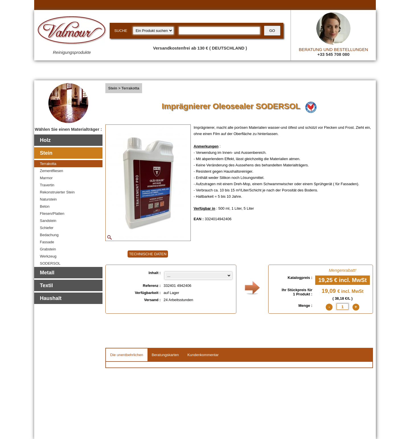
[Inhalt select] (198, 275)
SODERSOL (50, 263)
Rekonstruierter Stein (57, 192)
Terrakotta (48, 164)
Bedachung (49, 235)
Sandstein (48, 221)
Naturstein (48, 199)
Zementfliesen (51, 171)
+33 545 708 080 (333, 54)
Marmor (46, 178)
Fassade (47, 242)
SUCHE (120, 30)
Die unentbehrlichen (126, 355)
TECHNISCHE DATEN (147, 254)
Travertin (47, 185)
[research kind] (153, 30)
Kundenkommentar (203, 355)
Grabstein (48, 249)
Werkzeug (48, 256)
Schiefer (47, 228)
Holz (45, 140)
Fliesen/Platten (52, 213)
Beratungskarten (165, 355)
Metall (47, 272)
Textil (46, 285)
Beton (45, 206)
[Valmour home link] (72, 31)
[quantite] (342, 306)
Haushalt (51, 298)
